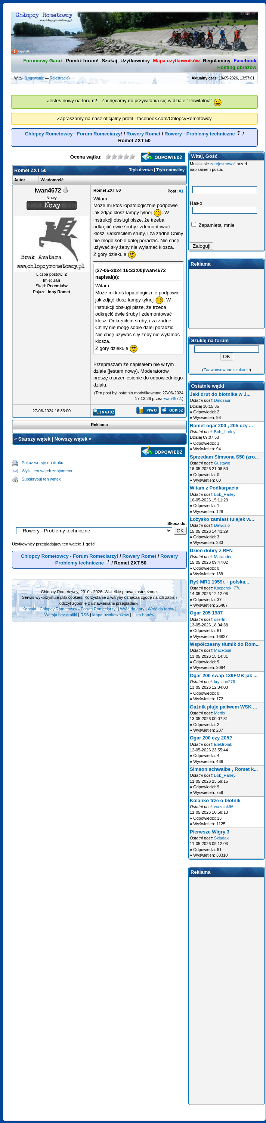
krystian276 (224, 681)
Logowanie (35, 78)
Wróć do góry (132, 609)
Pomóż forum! (82, 60)
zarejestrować (222, 164)
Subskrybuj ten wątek (41, 479)
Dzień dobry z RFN (211, 550)
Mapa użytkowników (110, 615)
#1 (181, 191)
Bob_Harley (224, 431)
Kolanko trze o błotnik (215, 800)
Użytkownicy (135, 60)
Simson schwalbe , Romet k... (224, 769)
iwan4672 (172, 398)
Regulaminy (217, 60)
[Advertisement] (99, 496)
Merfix (219, 713)
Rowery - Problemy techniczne (199, 134)
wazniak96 (223, 806)
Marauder (223, 556)
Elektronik (223, 744)
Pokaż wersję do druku (42, 462)
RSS (84, 615)
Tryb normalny (170, 170)
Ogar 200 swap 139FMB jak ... (223, 675)
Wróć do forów (161, 609)
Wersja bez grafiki (60, 615)
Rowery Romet (143, 134)
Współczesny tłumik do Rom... (225, 644)
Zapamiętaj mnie (213, 225)
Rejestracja (59, 78)
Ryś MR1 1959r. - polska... (219, 582)
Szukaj (109, 60)
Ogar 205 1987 (206, 613)
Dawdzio (222, 525)
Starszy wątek (34, 439)
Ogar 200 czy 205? (211, 738)
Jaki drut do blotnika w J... (220, 394)
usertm (220, 619)
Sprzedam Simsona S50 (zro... (224, 457)
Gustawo (222, 463)
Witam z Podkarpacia (214, 488)
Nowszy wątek (71, 439)
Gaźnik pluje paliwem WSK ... (223, 707)
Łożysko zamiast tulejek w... (222, 519)
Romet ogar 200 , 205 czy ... (221, 425)
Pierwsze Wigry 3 (209, 832)
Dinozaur (222, 400)
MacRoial (222, 650)
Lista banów (143, 615)
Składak (221, 838)
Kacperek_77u (227, 588)
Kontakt (29, 609)
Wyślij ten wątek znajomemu (48, 471)
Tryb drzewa (141, 170)
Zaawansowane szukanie (227, 369)
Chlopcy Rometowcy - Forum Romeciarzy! (74, 134)
